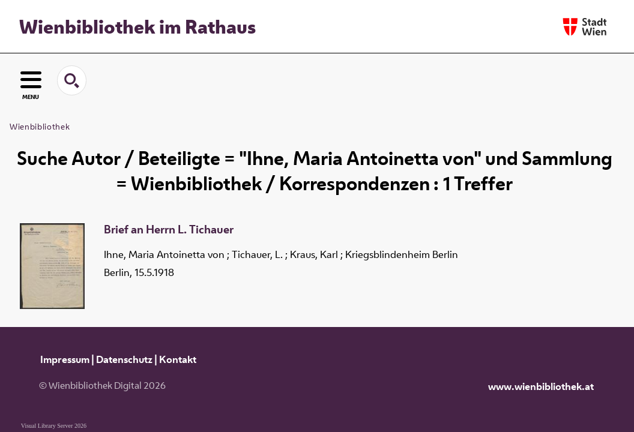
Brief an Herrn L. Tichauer (169, 229)
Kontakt (177, 359)
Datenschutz (124, 359)
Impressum (64, 359)
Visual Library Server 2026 (53, 425)
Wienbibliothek (40, 126)
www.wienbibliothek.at (541, 386)
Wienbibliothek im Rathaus (137, 26)
